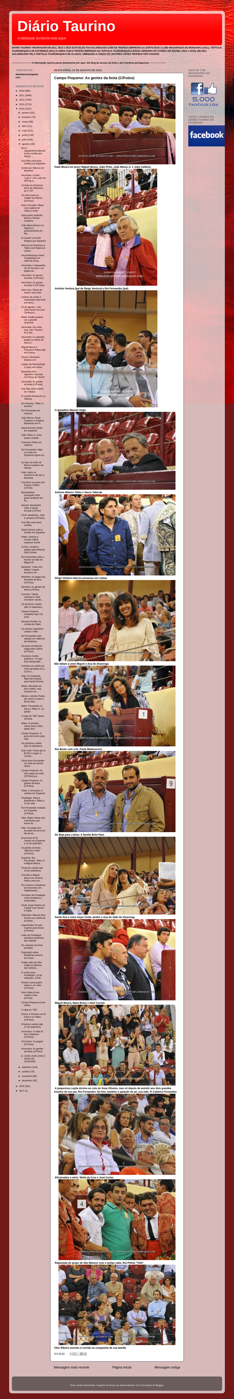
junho (25, 135)
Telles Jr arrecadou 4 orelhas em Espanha (33, 792)
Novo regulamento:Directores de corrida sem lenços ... (33, 152)
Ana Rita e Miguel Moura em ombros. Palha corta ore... (32, 878)
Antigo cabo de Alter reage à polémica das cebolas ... (31, 965)
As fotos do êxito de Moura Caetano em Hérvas (32, 465)
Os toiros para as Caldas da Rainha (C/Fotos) (31, 198)
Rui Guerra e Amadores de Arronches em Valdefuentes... (33, 888)
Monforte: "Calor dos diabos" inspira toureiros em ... (31, 570)
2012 (22, 100)
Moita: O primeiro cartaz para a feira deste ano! (32, 726)
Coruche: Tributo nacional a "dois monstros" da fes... (32, 597)
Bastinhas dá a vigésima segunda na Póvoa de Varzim (32, 374)
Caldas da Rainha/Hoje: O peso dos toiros (33, 365)
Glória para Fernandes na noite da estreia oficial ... (32, 763)
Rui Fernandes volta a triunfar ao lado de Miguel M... (32, 560)
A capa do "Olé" (29, 1010)
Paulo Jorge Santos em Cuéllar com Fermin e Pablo (33, 908)
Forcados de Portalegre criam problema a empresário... (33, 898)
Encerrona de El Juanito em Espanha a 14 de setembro (33, 841)
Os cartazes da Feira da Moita (32, 946)
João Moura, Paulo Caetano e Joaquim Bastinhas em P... (32, 421)
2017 (22, 1091)
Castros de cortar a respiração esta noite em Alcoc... (33, 300)
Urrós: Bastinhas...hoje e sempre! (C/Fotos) (32, 516)
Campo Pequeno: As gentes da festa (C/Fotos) (94, 78)
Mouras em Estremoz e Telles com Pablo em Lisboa (33, 248)
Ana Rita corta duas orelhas (31, 523)
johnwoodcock (127, 1385)
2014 (22, 108)
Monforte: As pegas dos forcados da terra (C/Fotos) (33, 580)
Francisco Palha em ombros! (31, 443)
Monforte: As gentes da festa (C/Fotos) (33, 588)
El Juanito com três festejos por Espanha (33, 239)
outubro (26, 1071)
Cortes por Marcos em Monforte (32, 169)
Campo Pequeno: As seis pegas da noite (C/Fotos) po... (32, 773)
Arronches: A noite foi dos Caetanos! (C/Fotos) (32, 1034)
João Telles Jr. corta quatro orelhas (31, 436)
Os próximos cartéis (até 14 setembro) (31, 605)
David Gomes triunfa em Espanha (31, 429)
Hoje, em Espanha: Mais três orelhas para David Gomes (32, 679)
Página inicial (121, 1367)
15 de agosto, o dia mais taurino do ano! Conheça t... (33, 310)
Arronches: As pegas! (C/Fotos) (32, 1042)
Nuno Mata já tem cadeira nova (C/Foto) (30, 995)
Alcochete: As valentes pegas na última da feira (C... (32, 340)
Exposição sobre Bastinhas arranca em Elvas (32, 955)
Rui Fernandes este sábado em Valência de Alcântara (33, 639)
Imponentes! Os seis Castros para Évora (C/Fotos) (32, 928)
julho (24, 139)
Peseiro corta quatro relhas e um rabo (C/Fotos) (31, 985)
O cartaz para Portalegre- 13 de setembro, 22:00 (31, 975)
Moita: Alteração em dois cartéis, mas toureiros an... (31, 689)
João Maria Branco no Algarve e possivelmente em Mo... (32, 229)
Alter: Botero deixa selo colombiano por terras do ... (33, 821)
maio (25, 130)
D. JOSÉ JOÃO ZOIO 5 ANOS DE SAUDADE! (33, 1059)
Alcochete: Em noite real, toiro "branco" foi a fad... (32, 330)
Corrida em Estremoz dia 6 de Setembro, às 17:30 (32, 188)
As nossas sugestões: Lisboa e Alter (32, 630)
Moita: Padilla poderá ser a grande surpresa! (32, 320)
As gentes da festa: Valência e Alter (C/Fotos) (31, 851)
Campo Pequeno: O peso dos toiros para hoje (33, 736)
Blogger (159, 1385)
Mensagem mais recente (71, 1367)
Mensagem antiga (167, 1367)
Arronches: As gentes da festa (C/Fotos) (32, 1050)
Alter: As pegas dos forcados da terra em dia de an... (33, 831)
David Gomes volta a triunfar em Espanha (33, 531)
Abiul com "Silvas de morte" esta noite (31, 291)
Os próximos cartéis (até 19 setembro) (31, 744)
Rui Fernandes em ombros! (30, 412)
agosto (25, 144)
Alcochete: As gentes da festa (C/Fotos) (32, 383)
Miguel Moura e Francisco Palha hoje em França (33, 350)
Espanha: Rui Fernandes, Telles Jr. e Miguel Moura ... (33, 861)
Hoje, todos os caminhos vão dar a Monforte (32, 475)
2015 (22, 1086)
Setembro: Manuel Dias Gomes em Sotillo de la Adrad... (33, 918)
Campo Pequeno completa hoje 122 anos (32, 614)
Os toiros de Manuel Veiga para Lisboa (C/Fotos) (31, 649)
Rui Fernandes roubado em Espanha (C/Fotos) (33, 811)
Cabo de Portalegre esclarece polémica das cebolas (32, 938)
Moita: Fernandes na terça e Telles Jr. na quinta (32, 709)
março (25, 121)
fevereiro (27, 117)
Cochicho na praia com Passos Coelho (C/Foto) (33, 485)
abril (24, 126)
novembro (27, 1076)
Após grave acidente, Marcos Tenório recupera (32, 218)
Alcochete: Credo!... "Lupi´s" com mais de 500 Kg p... (33, 178)
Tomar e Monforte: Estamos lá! (30, 358)
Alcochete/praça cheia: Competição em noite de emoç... (32, 258)
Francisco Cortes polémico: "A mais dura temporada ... (32, 659)
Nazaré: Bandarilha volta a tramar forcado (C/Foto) (31, 508)
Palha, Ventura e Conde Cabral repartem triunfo (30, 540)
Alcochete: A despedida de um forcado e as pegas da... (33, 268)
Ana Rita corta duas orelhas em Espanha (33, 162)
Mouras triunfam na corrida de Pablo (31, 623)
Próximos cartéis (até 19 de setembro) (32, 869)
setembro (27, 1067)
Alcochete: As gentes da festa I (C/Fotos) (32, 276)
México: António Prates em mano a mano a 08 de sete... (33, 699)
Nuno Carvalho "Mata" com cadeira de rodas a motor (32, 208)
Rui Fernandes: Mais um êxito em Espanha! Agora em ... (32, 453)
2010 (22, 91)
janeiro (25, 113)
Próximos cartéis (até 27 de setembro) (32, 1025)
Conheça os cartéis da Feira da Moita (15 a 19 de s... (33, 669)
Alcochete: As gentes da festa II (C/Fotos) (32, 284)
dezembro (27, 1080)
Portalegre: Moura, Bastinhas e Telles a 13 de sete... (32, 801)
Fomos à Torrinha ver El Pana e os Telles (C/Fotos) (33, 1017)
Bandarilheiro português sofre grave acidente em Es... (32, 496)
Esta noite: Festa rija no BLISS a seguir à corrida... (33, 753)
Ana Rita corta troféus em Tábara (32, 390)
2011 (22, 95)
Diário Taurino (66, 26)
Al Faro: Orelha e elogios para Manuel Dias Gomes (33, 550)
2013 (22, 104)
